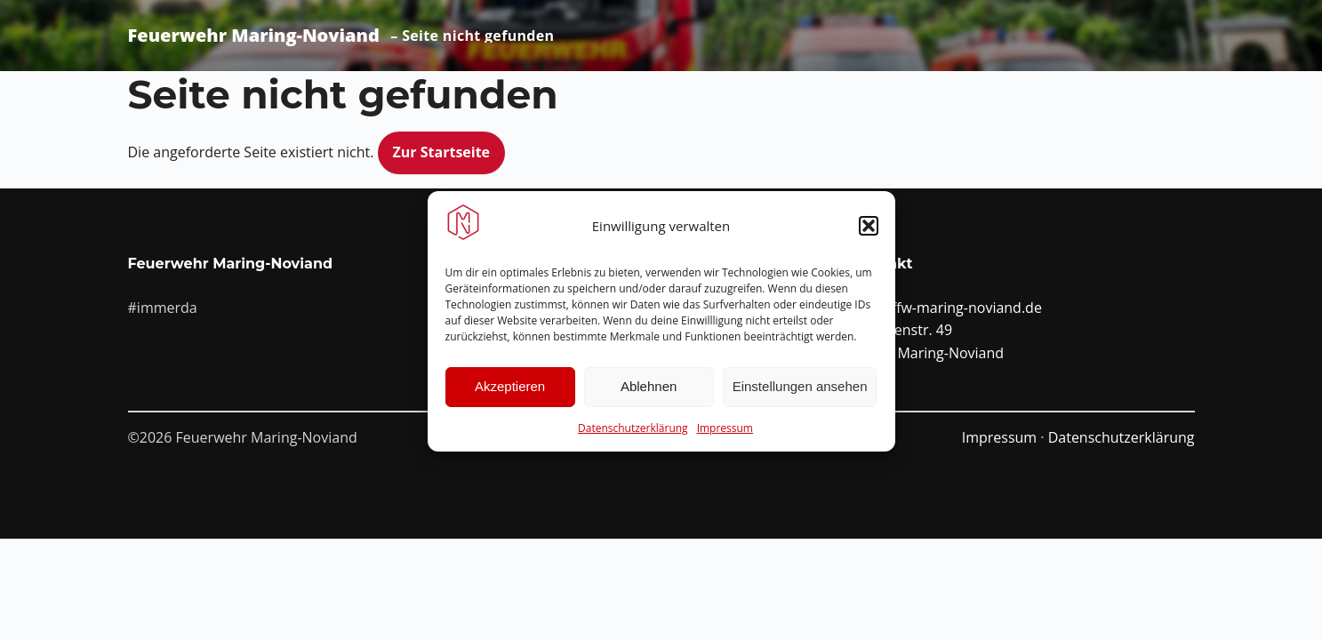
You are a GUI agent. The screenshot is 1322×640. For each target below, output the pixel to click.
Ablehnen (649, 392)
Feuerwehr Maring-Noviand (254, 35)
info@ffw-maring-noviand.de (947, 307)
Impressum (725, 433)
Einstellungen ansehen (800, 392)
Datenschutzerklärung (633, 433)
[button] (868, 232)
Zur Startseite (442, 152)
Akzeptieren (510, 392)
